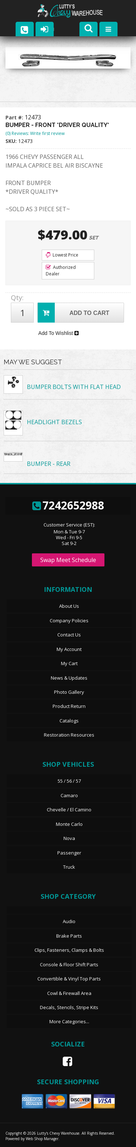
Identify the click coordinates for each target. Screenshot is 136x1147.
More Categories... (69, 1021)
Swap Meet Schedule (68, 560)
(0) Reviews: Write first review (35, 133)
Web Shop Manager (42, 1138)
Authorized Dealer (61, 270)
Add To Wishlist (58, 333)
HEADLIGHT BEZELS (54, 422)
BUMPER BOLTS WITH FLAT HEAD (74, 387)
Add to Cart (73, 313)
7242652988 (68, 505)
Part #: (15, 117)
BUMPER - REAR (48, 464)
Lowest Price (62, 255)
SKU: (11, 141)
